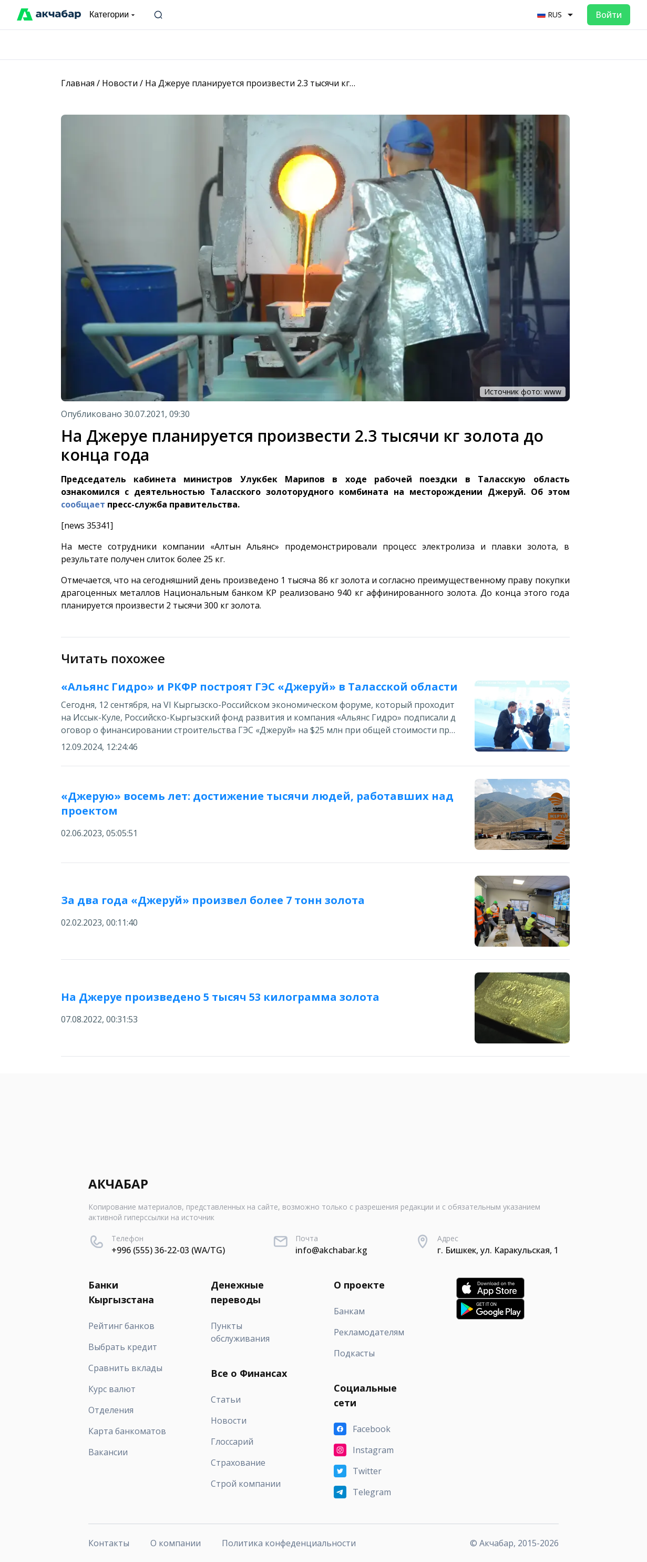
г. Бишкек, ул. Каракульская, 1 (498, 1250)
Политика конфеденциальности (289, 1543)
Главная (78, 83)
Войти (608, 15)
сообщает (83, 504)
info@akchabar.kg (331, 1250)
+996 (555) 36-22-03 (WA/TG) (168, 1250)
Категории (113, 14)
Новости (120, 83)
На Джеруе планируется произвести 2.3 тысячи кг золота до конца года (293, 83)
